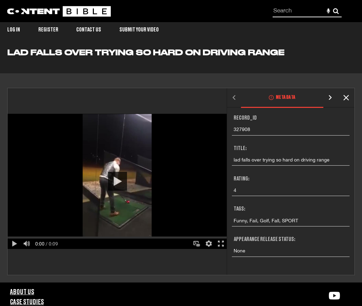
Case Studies (27, 302)
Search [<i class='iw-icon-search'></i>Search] (336, 11)
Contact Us (88, 30)
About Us (22, 292)
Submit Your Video (139, 30)
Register (48, 30)
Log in (13, 30)
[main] (181, 165)
